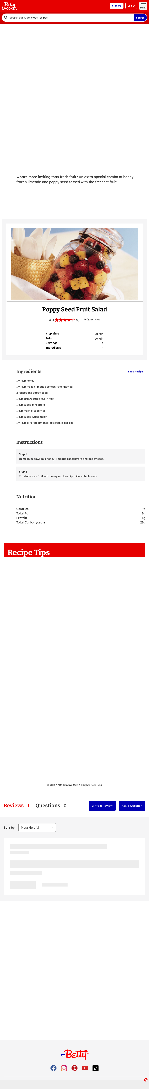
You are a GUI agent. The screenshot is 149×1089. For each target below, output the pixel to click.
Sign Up (116, 5)
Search (140, 17)
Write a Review (102, 805)
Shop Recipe (135, 371)
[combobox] (68, 18)
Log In (131, 5)
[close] (145, 1080)
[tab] (16, 805)
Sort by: (9, 827)
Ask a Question (132, 805)
